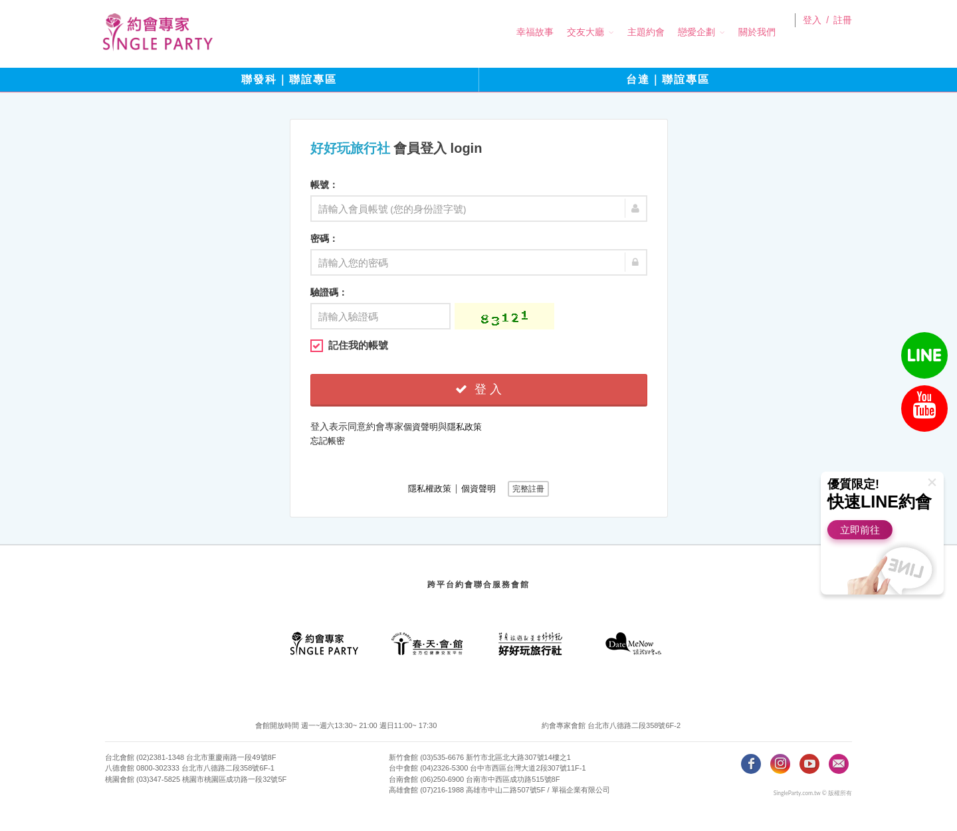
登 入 (478, 389)
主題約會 (627, 32)
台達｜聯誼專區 (668, 79)
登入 (812, 32)
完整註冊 (528, 489)
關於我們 (738, 32)
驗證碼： (329, 292)
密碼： (324, 238)
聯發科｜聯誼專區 (289, 79)
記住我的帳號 (349, 345)
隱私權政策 (429, 489)
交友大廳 (566, 32)
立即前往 (860, 529)
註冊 (842, 32)
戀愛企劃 (677, 32)
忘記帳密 (327, 441)
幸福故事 (516, 32)
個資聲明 (420, 427)
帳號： (324, 184)
